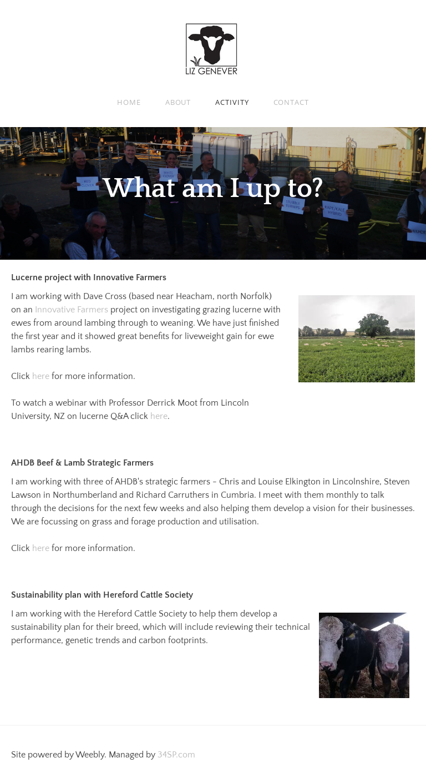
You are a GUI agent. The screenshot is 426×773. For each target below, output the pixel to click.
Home (129, 102)
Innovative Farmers (71, 310)
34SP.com (176, 755)
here (42, 376)
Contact (291, 102)
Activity (231, 102)
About (178, 102)
